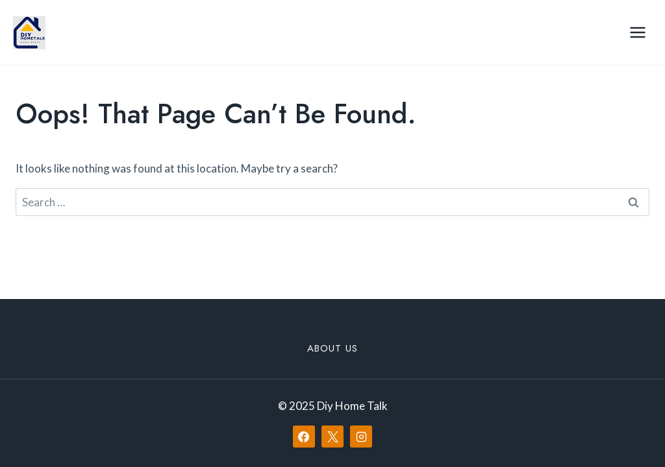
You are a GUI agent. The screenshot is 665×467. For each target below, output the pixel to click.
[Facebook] (304, 436)
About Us (332, 348)
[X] (332, 436)
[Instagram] (361, 436)
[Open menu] (637, 32)
